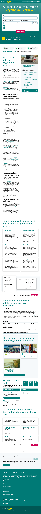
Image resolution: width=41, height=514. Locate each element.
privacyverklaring (13, 462)
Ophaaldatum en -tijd (8, 20)
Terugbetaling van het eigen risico (30, 79)
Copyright (29, 510)
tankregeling (9, 181)
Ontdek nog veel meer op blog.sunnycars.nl (14, 374)
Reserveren (34, 295)
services (6, 140)
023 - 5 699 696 (8, 479)
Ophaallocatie (5, 15)
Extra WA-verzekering (28, 74)
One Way (6, 163)
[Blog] (7, 503)
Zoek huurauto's (20, 31)
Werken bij (7, 512)
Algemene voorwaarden (6, 510)
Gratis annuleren (27, 82)
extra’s (15, 157)
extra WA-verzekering (8, 81)
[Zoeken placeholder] (36, 459)
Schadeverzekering (27, 77)
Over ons (3, 512)
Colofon (26, 510)
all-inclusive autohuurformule (9, 72)
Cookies (22, 510)
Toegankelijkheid (14, 510)
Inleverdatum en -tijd (25, 20)
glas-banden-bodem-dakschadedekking (11, 84)
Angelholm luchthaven (9, 284)
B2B (33, 510)
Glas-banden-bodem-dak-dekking (30, 72)
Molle (9, 291)
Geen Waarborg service (8, 144)
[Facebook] (3, 503)
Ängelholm (9, 286)
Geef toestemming (6, 465)
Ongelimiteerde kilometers (29, 80)
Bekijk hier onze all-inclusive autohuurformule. (30, 91)
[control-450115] (9, 22)
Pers (35, 510)
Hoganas (9, 289)
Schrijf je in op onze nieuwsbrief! (11, 499)
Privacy (19, 510)
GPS (9, 146)
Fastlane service (10, 141)
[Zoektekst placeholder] (18, 459)
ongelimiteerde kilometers (9, 89)
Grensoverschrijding (14, 159)
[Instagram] (5, 503)
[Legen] (36, 17)
